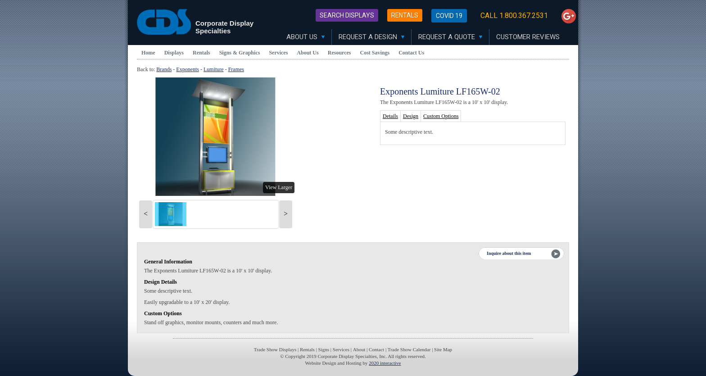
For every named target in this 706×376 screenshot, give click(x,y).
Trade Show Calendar (409, 349)
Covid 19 (449, 15)
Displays (174, 53)
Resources (339, 53)
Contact (376, 349)
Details (390, 116)
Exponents (187, 69)
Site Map (443, 349)
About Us (305, 37)
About (359, 349)
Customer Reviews (528, 37)
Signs (323, 349)
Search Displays (347, 15)
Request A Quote (450, 37)
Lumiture (214, 69)
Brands (164, 69)
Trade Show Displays (275, 349)
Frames (236, 69)
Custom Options (440, 116)
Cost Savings (375, 53)
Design (410, 116)
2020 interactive (385, 363)
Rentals (404, 15)
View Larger (278, 187)
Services (278, 53)
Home (148, 53)
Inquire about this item (509, 253)
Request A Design (371, 37)
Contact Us (411, 53)
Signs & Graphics (239, 53)
